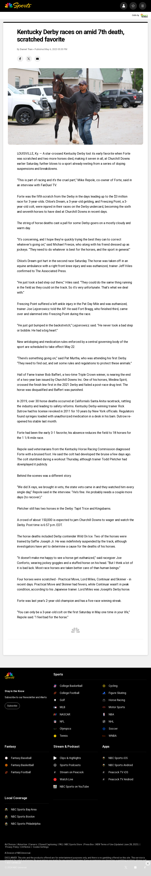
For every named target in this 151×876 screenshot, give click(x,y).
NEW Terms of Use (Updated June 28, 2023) (117, 844)
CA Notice (26, 847)
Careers (33, 844)
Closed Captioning (48, 844)
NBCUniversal (23, 853)
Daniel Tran (26, 49)
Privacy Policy (12, 847)
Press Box (89, 844)
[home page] (18, 6)
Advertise (22, 844)
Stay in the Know (14, 691)
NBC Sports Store (73, 844)
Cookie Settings (41, 847)
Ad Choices (10, 844)
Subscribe (12, 705)
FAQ (61, 844)
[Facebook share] (20, 59)
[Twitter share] (29, 59)
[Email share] (37, 59)
